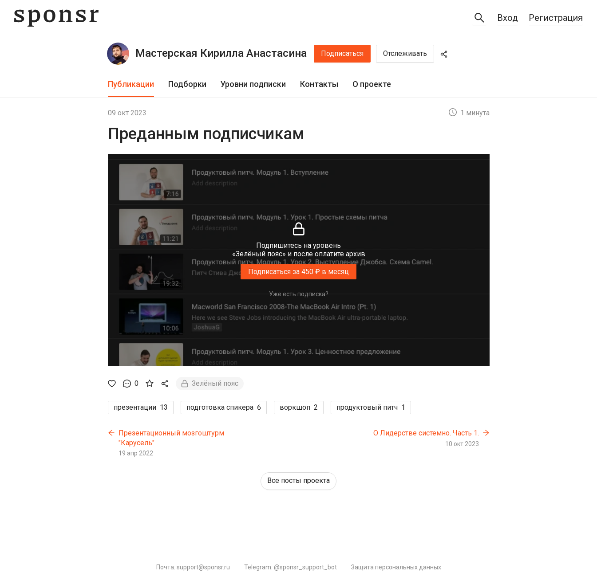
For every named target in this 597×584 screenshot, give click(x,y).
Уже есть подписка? (298, 294)
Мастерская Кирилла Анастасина (221, 53)
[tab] (131, 84)
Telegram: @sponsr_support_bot (290, 567)
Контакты (319, 84)
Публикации (131, 84)
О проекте (371, 84)
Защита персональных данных (396, 567)
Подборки (187, 84)
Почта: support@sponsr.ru (193, 567)
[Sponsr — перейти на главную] (56, 18)
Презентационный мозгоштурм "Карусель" (171, 438)
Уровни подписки (253, 84)
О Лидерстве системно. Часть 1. (426, 433)
